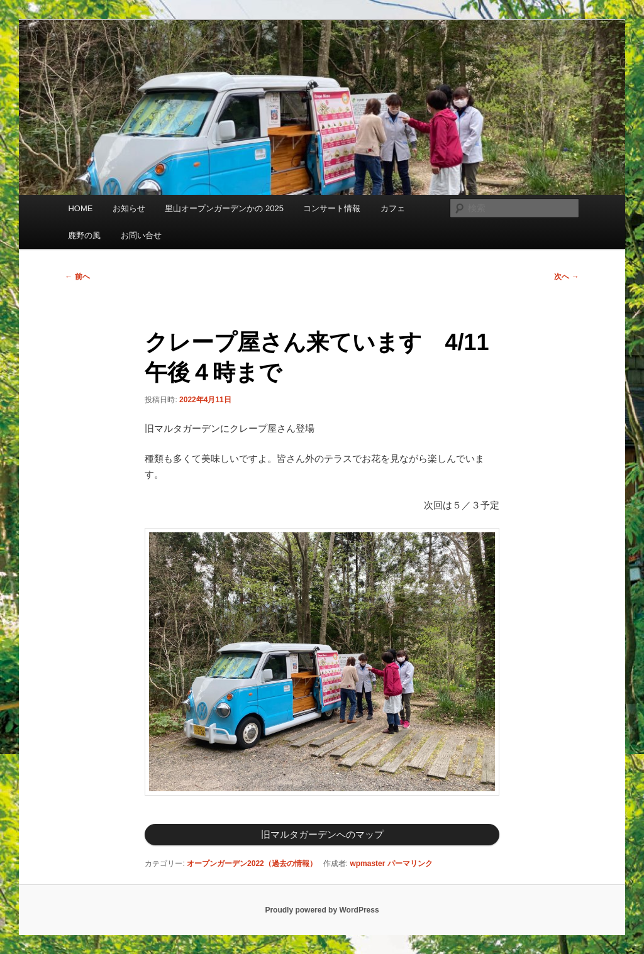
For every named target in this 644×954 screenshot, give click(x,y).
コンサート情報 (331, 208)
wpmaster (367, 863)
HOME (80, 208)
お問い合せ (141, 235)
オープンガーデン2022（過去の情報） (252, 863)
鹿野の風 (84, 235)
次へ (566, 276)
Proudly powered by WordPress (322, 910)
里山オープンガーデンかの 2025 (224, 208)
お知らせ (129, 208)
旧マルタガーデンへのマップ (322, 834)
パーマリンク (410, 863)
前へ (77, 276)
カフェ (392, 208)
